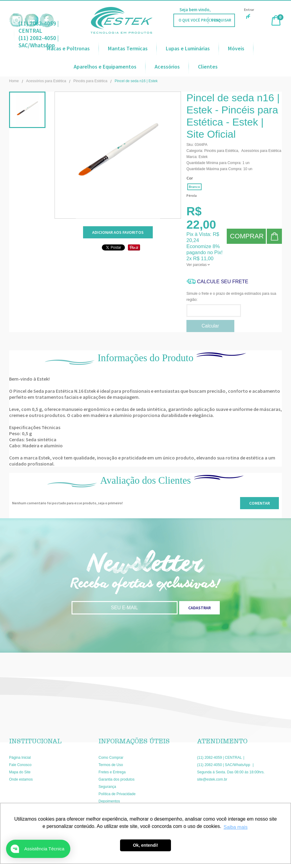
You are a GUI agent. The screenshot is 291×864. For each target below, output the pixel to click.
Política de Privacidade (117, 794)
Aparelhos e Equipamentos (105, 66)
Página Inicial (20, 757)
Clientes (208, 66)
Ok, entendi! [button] (145, 845)
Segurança (107, 787)
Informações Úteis (134, 741)
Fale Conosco (20, 765)
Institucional (35, 741)
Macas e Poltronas (68, 48)
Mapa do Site (20, 772)
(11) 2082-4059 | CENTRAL (38, 27)
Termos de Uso (111, 765)
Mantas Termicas (128, 48)
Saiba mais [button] (235, 827)
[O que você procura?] (221, 20)
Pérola (191, 195)
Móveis (236, 48)
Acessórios (167, 66)
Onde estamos (21, 779)
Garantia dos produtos (117, 779)
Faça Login (222, 9)
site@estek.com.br (212, 779)
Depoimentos (109, 801)
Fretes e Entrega (112, 772)
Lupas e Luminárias (188, 48)
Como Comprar (111, 757)
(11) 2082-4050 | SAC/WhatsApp (224, 765)
